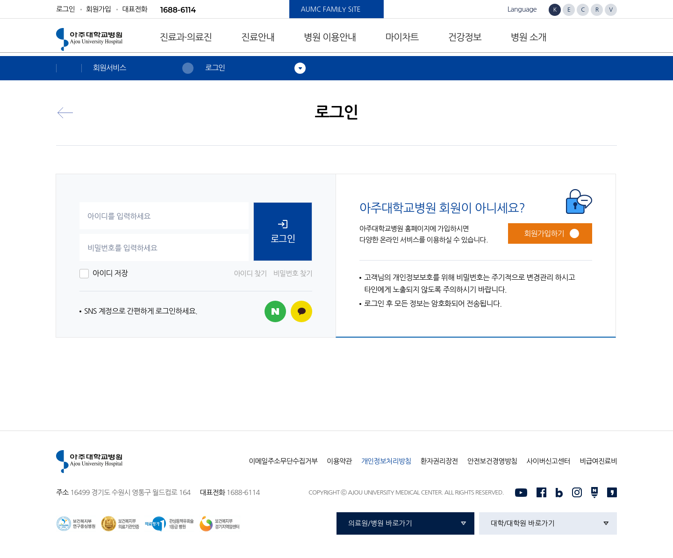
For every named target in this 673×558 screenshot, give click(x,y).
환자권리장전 (439, 461)
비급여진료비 (598, 461)
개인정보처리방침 (386, 461)
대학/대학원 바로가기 (523, 523)
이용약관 (339, 461)
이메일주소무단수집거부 (283, 461)
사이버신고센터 (548, 461)
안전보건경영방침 (492, 461)
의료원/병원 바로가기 (380, 523)
